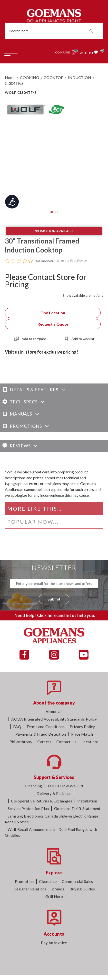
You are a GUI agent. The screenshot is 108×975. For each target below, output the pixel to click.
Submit (54, 599)
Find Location (52, 312)
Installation (87, 801)
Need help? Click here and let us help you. (54, 615)
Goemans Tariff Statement (77, 808)
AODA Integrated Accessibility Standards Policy (54, 719)
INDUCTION (79, 77)
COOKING (29, 77)
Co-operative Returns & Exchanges (41, 801)
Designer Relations (30, 889)
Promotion (24, 881)
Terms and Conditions (45, 726)
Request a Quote (53, 324)
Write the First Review (72, 260)
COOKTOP (53, 77)
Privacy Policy (82, 726)
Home (10, 77)
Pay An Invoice (54, 942)
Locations (90, 741)
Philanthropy (21, 741)
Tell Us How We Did (65, 785)
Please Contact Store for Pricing (46, 280)
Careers (44, 741)
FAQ (17, 726)
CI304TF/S (14, 83)
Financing (33, 785)
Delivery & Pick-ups (54, 793)
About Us (54, 711)
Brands (58, 889)
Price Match (82, 734)
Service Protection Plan (28, 808)
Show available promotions (83, 295)
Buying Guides (82, 889)
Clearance (48, 881)
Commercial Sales (77, 881)
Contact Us (66, 741)
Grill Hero (54, 896)
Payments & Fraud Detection (40, 734)
